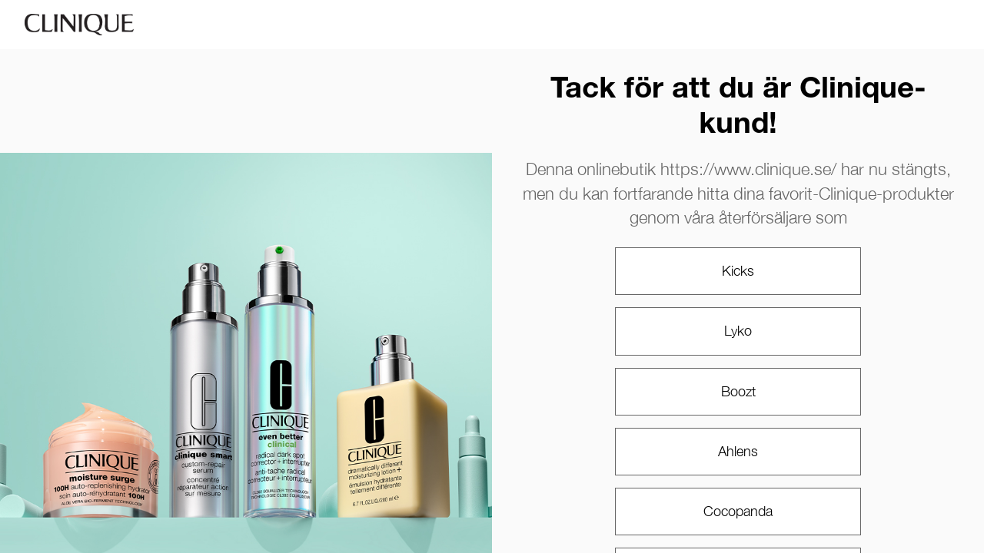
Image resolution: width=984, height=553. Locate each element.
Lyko (738, 331)
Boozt (738, 391)
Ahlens (738, 451)
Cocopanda (738, 511)
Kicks (738, 271)
